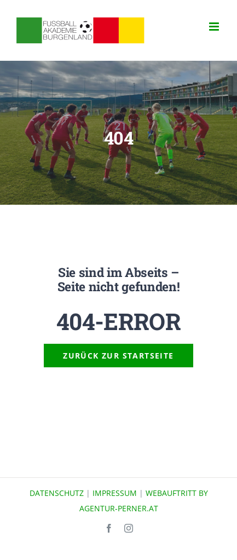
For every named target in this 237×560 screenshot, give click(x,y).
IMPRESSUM (115, 493)
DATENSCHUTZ (57, 493)
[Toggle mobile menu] (215, 26)
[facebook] (109, 528)
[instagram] (128, 528)
